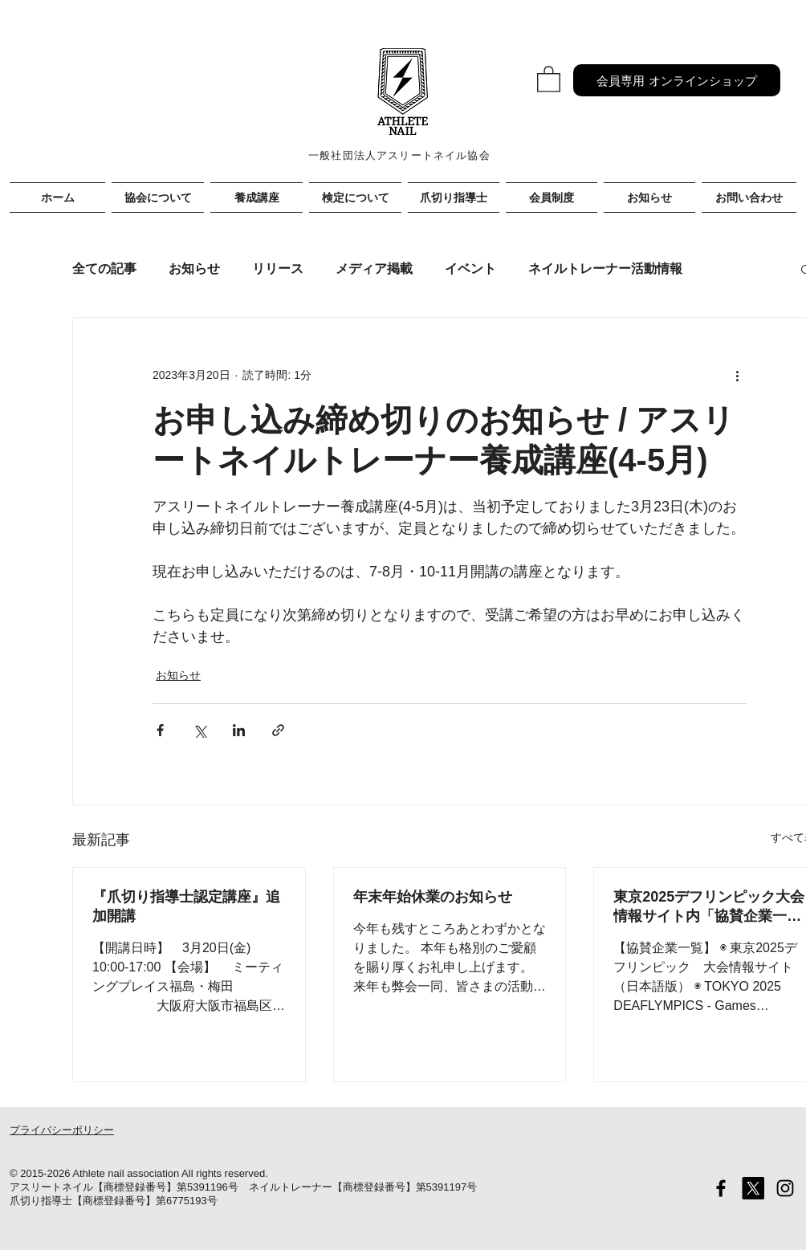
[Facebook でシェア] (160, 730)
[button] (548, 78)
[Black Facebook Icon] (721, 1188)
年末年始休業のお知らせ (432, 897)
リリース (277, 268)
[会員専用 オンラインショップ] (676, 80)
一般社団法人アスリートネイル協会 (399, 155)
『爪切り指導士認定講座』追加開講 (186, 906)
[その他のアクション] (737, 375)
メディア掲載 (374, 268)
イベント (470, 268)
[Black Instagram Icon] (785, 1188)
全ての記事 (104, 268)
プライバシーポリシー (62, 1130)
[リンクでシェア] (278, 730)
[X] (753, 1188)
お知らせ (194, 268)
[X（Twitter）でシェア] (199, 730)
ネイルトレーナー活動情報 (605, 268)
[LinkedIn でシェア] (238, 730)
